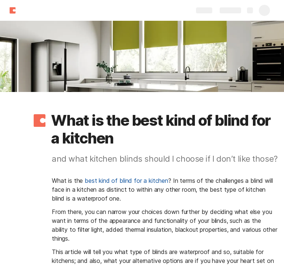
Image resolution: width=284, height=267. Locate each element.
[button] (39, 120)
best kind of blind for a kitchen (126, 180)
